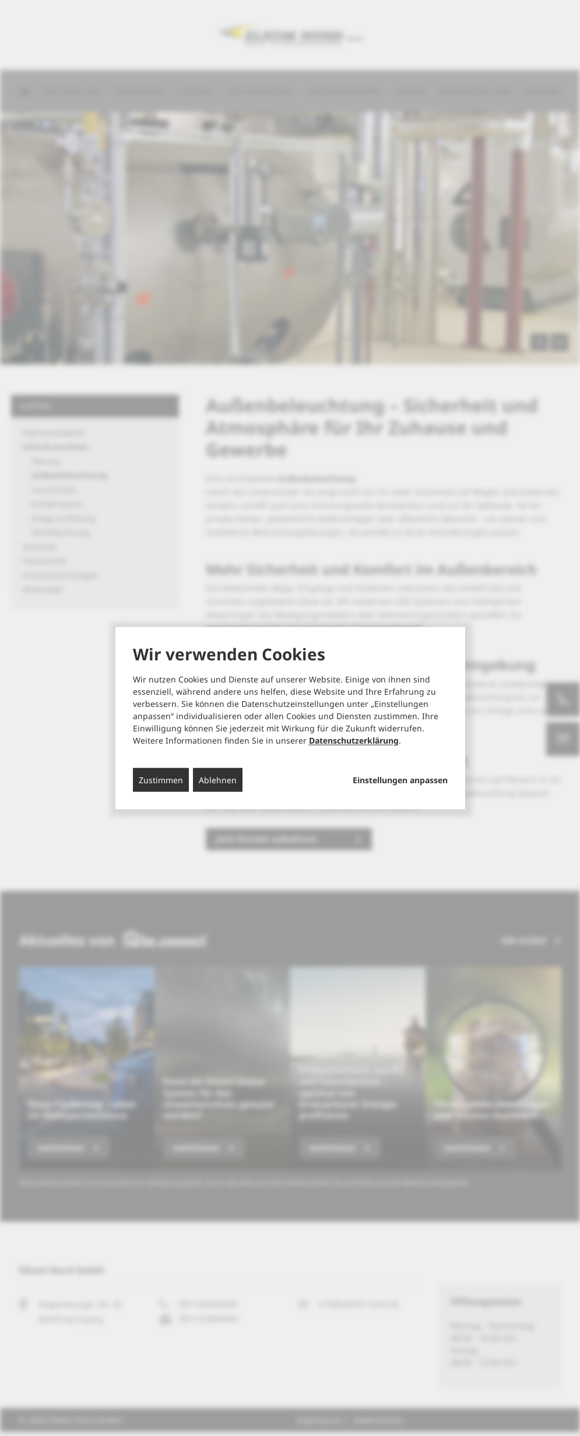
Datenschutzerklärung (354, 739)
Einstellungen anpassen (400, 780)
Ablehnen (218, 779)
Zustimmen (161, 779)
